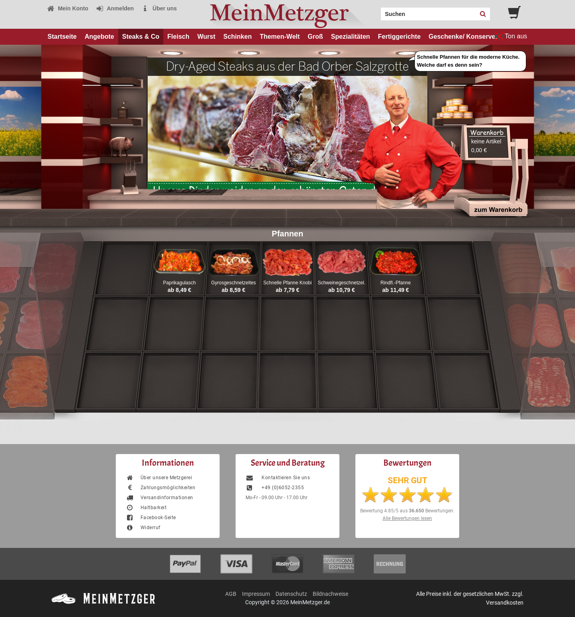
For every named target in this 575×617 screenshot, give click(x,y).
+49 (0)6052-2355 (275, 487)
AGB (230, 594)
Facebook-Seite (151, 517)
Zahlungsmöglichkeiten (160, 487)
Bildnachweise (330, 594)
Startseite (62, 36)
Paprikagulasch (179, 283)
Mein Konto (67, 8)
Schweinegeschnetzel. (341, 283)
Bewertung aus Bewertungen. (407, 511)
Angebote (99, 36)
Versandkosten (504, 602)
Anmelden (115, 8)
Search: (376, 11)
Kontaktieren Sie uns (278, 477)
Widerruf (143, 527)
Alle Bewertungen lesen (407, 518)
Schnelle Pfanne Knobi (287, 283)
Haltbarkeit (146, 507)
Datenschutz (291, 594)
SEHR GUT (407, 480)
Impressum (256, 594)
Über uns (159, 8)
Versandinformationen (159, 497)
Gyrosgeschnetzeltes (233, 283)
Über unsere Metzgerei (159, 477)
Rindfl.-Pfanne (396, 283)
